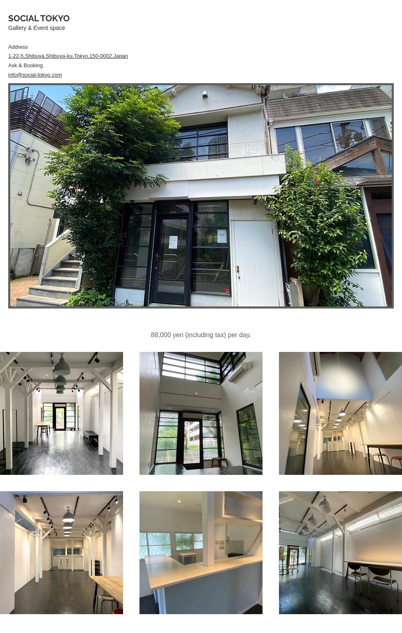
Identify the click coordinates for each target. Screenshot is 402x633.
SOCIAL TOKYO (39, 18)
